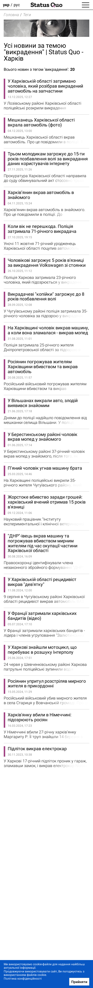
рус (17, 4)
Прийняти (79, 982)
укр (6, 4)
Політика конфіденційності (23, 978)
